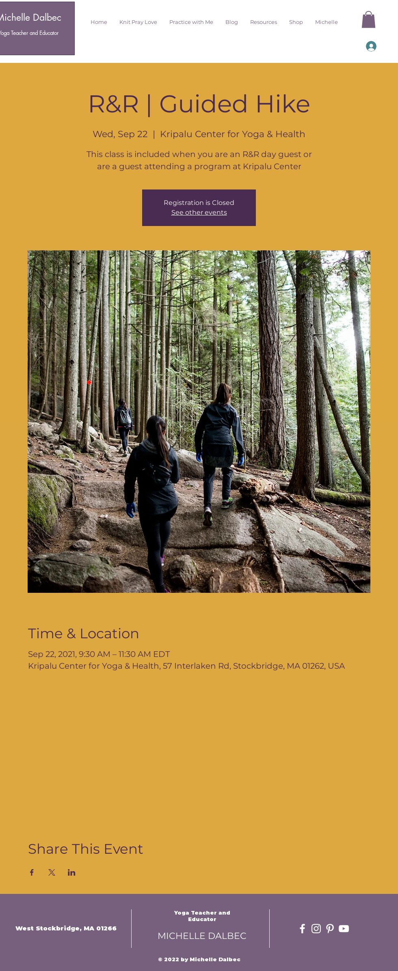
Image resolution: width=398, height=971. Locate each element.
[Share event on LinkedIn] (72, 872)
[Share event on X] (52, 872)
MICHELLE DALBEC (202, 935)
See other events (199, 212)
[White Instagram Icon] (316, 928)
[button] (138, 22)
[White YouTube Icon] (343, 928)
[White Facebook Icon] (302, 928)
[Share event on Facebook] (32, 872)
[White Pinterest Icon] (330, 928)
